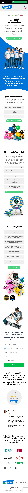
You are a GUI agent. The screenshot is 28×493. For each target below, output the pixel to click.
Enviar (14, 365)
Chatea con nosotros (19, 2)
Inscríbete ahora (14, 267)
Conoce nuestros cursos (14, 192)
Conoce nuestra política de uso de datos (14, 490)
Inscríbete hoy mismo (14, 38)
